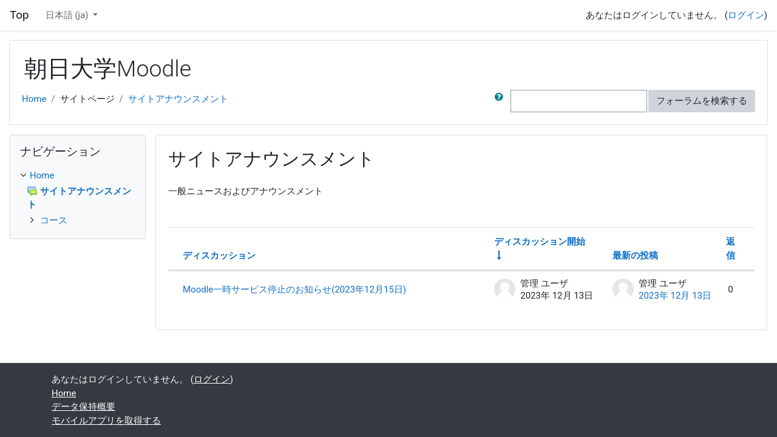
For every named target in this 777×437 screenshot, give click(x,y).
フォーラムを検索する (701, 100)
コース (53, 220)
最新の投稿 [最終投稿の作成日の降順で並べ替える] (635, 255)
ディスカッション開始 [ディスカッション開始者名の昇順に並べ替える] (539, 241)
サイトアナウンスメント (178, 98)
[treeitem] (77, 176)
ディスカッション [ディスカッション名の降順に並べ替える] (219, 255)
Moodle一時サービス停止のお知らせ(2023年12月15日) (294, 289)
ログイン (746, 15)
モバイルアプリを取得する (106, 420)
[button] (501, 101)
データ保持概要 (83, 406)
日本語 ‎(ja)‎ (68, 15)
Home (34, 98)
